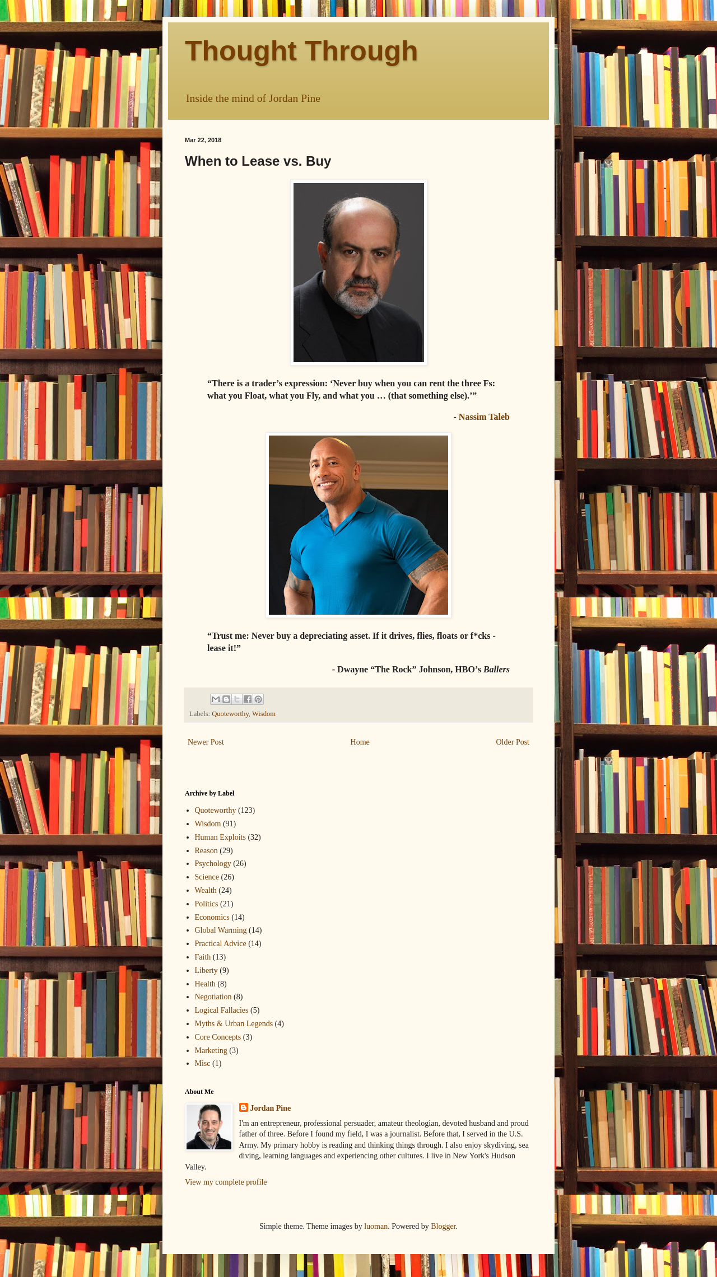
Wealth (206, 890)
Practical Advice (220, 943)
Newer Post (206, 742)
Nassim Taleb (484, 417)
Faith (203, 957)
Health (205, 984)
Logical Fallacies (222, 1010)
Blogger (443, 1226)
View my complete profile (226, 1182)
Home (360, 742)
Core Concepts (218, 1037)
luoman (376, 1226)
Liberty (206, 970)
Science (207, 877)
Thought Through (301, 51)
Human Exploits (220, 837)
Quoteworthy (230, 714)
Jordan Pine (270, 1108)
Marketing (211, 1050)
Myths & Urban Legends (234, 1023)
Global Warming (221, 930)
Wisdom (264, 714)
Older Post (513, 742)
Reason (206, 850)
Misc (203, 1063)
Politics (206, 904)
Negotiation (213, 997)
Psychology (213, 863)
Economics (212, 917)
